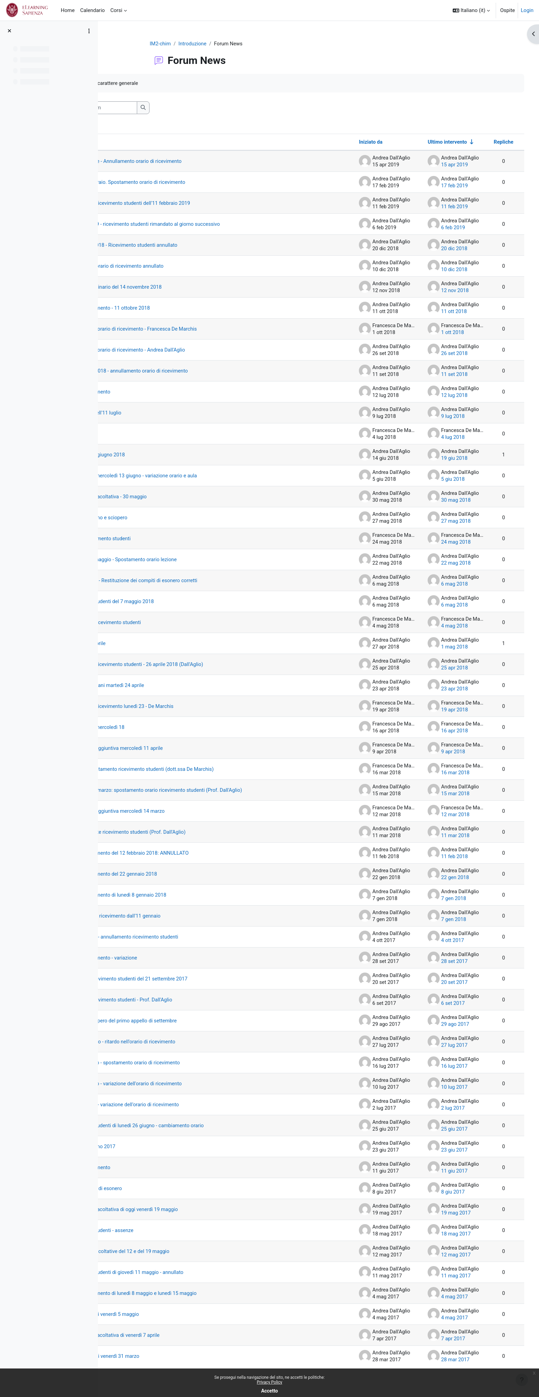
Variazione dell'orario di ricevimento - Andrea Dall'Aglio (187, 350)
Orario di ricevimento (149, 392)
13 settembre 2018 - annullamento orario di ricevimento (188, 371)
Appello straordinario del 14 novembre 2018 (175, 287)
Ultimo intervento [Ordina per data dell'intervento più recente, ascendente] (438, 142)
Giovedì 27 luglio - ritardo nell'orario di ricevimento (182, 1042)
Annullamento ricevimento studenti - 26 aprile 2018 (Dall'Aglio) (196, 665)
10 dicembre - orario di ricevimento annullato (176, 266)
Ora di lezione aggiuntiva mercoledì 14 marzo (176, 811)
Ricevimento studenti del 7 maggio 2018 (171, 602)
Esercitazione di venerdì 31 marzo (163, 1356)
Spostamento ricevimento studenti (164, 623)
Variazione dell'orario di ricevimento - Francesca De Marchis (193, 329)
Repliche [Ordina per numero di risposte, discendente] (494, 142)
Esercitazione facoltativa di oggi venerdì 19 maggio (183, 1210)
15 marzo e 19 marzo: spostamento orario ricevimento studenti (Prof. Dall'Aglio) (216, 790)
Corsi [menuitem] (116, 10)
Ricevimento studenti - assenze (160, 1231)
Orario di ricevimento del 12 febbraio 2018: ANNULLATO (189, 853)
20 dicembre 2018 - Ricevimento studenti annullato (183, 245)
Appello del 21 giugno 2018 (156, 455)
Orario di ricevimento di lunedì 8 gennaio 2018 (177, 895)
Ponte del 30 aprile (146, 644)
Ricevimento (139, 434)
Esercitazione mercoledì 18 (156, 727)
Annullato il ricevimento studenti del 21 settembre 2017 (188, 979)
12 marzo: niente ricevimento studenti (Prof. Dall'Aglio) (187, 832)
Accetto (269, 1391)
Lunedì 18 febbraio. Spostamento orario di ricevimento (187, 182)
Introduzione (219, 44)
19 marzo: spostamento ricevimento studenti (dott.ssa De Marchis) (201, 769)
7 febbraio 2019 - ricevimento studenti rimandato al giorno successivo (205, 224)
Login (527, 10)
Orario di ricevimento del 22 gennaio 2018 (172, 874)
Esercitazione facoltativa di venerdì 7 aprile (174, 1335)
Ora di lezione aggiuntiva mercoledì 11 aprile (175, 748)
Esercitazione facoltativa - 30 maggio (167, 497)
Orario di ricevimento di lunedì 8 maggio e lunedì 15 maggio (193, 1293)
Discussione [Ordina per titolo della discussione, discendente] (134, 142)
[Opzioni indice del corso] (89, 31)
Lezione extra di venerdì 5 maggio (163, 1314)
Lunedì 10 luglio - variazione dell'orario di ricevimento (185, 1084)
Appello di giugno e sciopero (157, 518)
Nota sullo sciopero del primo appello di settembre (183, 1021)
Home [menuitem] (68, 10)
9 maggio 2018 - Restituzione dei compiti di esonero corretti (193, 581)
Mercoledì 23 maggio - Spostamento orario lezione (183, 560)
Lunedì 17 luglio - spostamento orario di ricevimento (184, 1063)
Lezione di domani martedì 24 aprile (166, 686)
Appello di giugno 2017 (151, 1147)
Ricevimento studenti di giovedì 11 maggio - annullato (186, 1273)
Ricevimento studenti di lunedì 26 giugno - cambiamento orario (196, 1126)
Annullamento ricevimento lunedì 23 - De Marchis (181, 706)
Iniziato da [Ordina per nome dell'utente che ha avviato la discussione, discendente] (361, 142)
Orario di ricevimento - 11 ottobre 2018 (169, 308)
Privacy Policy (269, 1382)
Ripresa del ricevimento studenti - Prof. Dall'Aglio (180, 1000)
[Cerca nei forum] (160, 108)
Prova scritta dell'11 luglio (154, 413)
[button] (471, 10)
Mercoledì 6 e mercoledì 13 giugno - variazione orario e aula (193, 476)
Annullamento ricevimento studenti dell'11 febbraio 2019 (189, 203)
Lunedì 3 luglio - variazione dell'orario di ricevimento (184, 1105)
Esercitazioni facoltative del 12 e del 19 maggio (179, 1252)
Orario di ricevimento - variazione (162, 958)
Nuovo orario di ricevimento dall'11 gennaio (174, 916)
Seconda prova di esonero (155, 1189)
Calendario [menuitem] (92, 10)
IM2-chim (186, 44)
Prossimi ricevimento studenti (159, 539)
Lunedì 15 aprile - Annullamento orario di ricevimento (185, 161)
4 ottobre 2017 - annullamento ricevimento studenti (183, 937)
